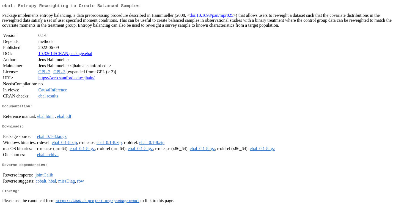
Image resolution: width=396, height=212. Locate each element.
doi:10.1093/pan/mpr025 (211, 16)
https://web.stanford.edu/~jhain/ (66, 79)
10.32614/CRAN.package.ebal (65, 54)
